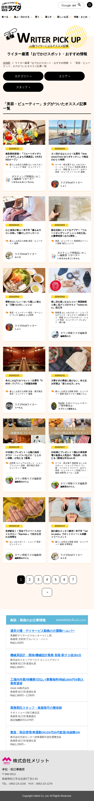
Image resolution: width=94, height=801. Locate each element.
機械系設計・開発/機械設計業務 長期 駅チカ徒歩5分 (45, 655)
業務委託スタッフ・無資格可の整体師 (36, 707)
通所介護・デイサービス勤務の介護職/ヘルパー (42, 630)
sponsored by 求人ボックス (71, 619)
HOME (6, 63)
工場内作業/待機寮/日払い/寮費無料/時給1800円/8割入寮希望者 (47, 681)
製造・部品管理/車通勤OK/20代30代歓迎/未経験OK (45, 732)
